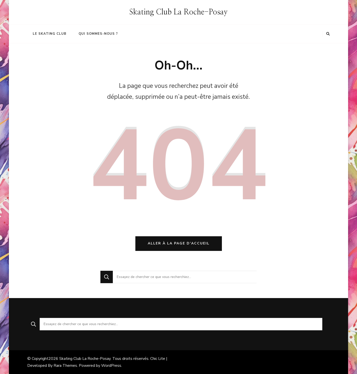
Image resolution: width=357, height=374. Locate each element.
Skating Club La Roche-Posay (178, 12)
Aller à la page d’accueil (178, 243)
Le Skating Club (49, 34)
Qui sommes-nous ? (98, 34)
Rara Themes (65, 365)
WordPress (111, 365)
